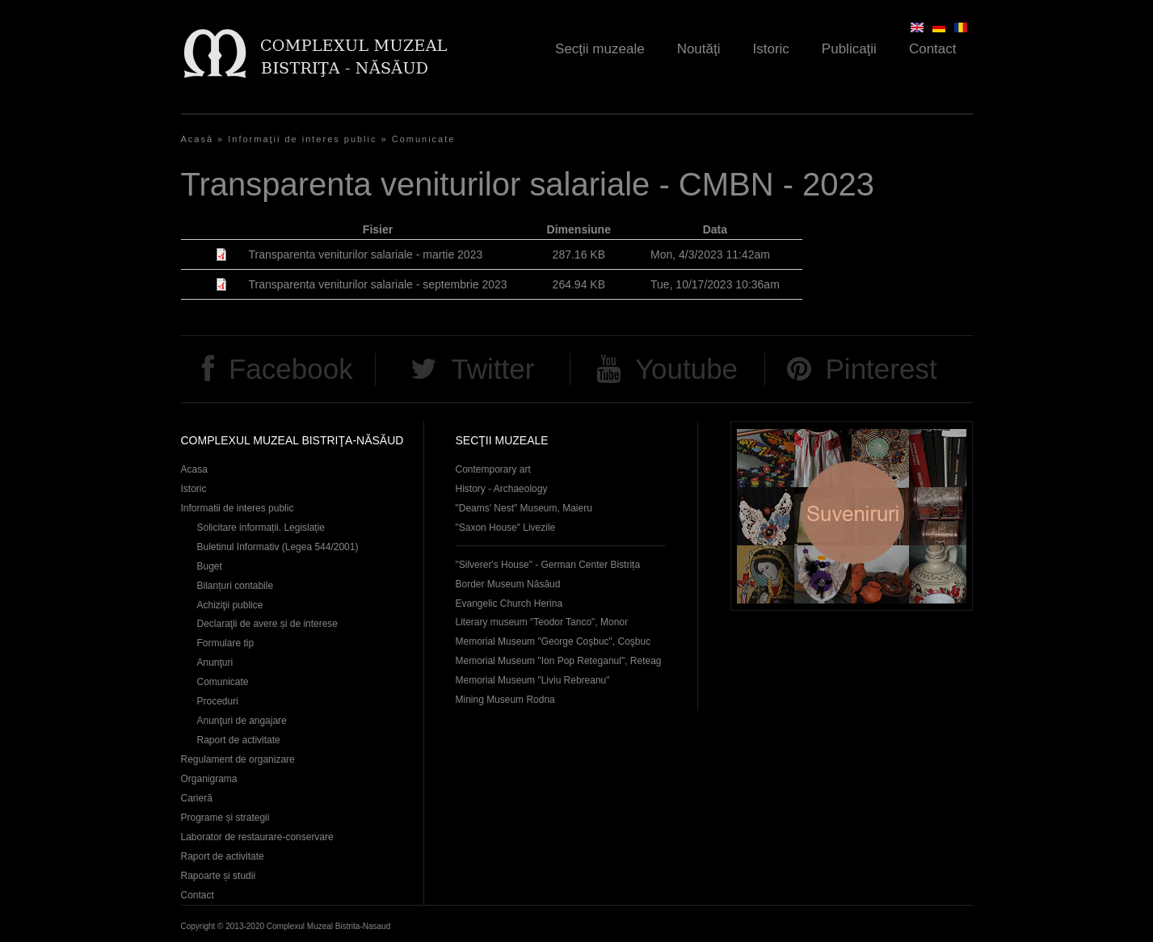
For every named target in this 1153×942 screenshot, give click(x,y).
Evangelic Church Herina (509, 603)
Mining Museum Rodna (505, 699)
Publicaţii (849, 49)
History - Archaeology (502, 488)
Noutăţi (699, 49)
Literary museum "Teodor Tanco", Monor (542, 622)
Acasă (197, 139)
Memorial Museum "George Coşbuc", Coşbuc (553, 641)
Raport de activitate (238, 740)
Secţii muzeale (600, 49)
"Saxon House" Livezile (506, 527)
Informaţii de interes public (302, 139)
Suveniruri (851, 516)
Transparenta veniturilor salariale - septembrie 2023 (378, 284)
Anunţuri (215, 662)
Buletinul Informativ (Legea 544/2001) (278, 547)
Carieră (197, 798)
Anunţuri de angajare (242, 720)
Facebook (291, 369)
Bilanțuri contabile (235, 585)
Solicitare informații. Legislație (261, 527)
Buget (209, 566)
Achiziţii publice (230, 605)
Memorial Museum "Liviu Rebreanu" (533, 680)
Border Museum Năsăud (508, 584)
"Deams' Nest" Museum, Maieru (524, 508)
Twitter (492, 369)
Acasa (194, 469)
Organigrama (209, 778)
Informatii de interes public (237, 508)
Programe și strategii (225, 817)
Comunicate (424, 139)
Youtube (686, 369)
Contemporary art (493, 469)
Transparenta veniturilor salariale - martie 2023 (366, 254)
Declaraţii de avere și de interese (268, 623)
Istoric (771, 49)
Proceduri (217, 701)
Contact (933, 49)
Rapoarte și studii (218, 875)
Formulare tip (226, 643)
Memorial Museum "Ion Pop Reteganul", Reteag (559, 661)
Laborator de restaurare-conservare (257, 837)
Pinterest (881, 369)
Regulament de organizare (238, 759)
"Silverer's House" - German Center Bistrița (548, 564)
